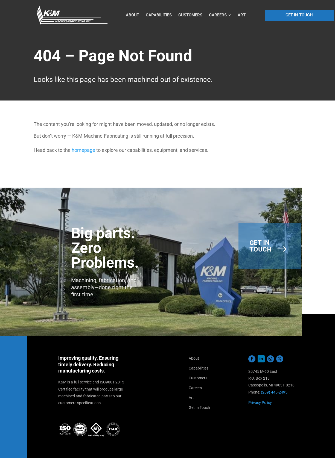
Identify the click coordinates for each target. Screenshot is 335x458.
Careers (195, 388)
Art (191, 397)
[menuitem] (132, 15)
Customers (198, 378)
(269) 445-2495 (274, 392)
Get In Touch (199, 407)
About (194, 358)
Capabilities (198, 368)
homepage (83, 150)
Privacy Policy (260, 402)
